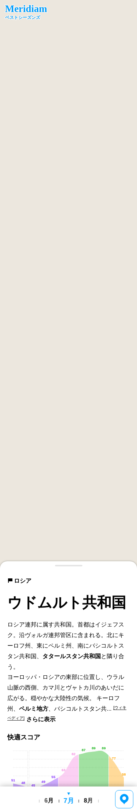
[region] (68, 284)
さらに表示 (41, 719)
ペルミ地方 (33, 709)
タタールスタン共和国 (71, 656)
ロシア (19, 581)
